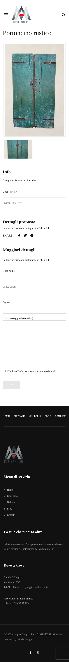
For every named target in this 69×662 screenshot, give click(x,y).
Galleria (35, 416)
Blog (48, 416)
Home (6, 416)
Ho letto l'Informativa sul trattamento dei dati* (32, 371)
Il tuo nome (34, 275)
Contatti (60, 416)
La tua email (34, 291)
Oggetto (34, 307)
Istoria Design (24, 639)
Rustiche (31, 180)
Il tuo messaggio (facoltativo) (34, 341)
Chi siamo (19, 416)
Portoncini (20, 180)
